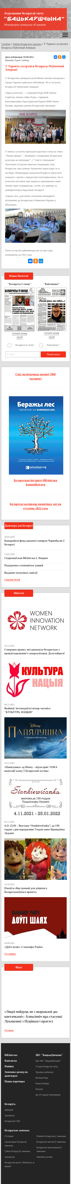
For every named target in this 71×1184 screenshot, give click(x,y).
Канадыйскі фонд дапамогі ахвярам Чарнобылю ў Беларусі (34, 542)
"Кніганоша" (53, 345)
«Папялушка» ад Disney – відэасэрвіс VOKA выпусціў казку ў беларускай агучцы (30, 769)
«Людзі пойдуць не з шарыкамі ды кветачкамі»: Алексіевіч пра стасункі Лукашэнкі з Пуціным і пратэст (33, 1016)
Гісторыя (9, 1136)
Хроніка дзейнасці (44, 1072)
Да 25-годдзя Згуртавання (48, 1094)
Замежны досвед (45, 1157)
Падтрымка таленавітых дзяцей (23, 565)
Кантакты (11, 1060)
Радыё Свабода (22, 60)
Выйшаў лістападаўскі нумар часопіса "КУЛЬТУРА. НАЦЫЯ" (27, 710)
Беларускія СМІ (12, 1121)
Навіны (9, 1066)
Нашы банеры (42, 1083)
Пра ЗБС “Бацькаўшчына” (48, 1061)
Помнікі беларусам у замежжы (51, 1136)
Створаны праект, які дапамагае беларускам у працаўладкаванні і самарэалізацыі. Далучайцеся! (34, 651)
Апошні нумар (19, 333)
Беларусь (10, 1104)
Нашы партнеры (15, 1081)
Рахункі (39, 1089)
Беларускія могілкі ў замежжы (51, 1141)
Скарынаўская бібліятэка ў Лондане (26, 558)
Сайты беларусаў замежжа (17, 1151)
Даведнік (9, 1109)
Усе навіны (10, 954)
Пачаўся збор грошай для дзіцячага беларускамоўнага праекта (25, 890)
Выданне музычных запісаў (20, 572)
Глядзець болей (12, 579)
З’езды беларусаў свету (47, 1066)
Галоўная (5, 44)
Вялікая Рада (42, 1077)
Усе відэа (9, 1030)
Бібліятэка (11, 1055)
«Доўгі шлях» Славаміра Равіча (23, 947)
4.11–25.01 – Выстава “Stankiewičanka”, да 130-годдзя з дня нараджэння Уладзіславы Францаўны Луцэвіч (34, 829)
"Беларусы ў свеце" (24, 345)
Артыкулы (10, 1115)
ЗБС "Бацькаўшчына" (49, 1055)
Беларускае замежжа (17, 1130)
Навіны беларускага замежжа (27, 44)
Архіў (19, 337)
